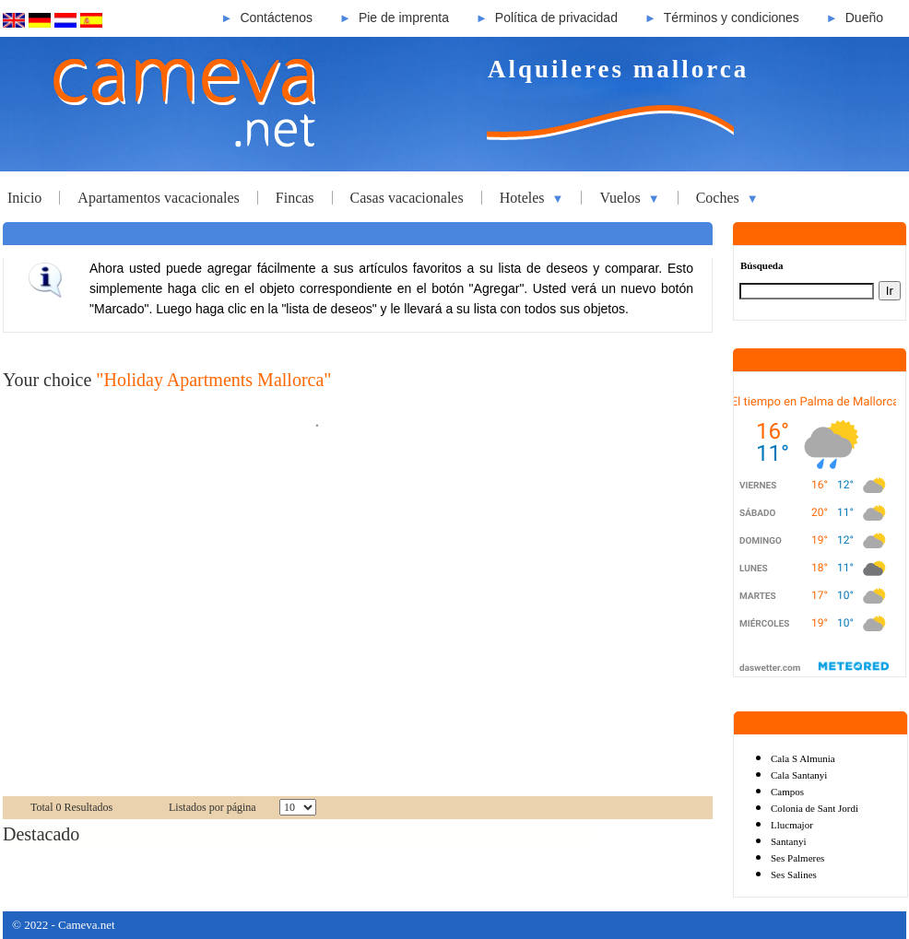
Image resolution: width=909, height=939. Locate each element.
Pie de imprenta (404, 17)
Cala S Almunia (803, 758)
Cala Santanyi (799, 775)
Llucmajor (792, 824)
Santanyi (789, 841)
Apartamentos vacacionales (158, 197)
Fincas (295, 197)
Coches (727, 198)
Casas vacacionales (407, 197)
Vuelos (629, 198)
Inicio (24, 197)
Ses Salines (794, 874)
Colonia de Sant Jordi (814, 808)
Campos (787, 791)
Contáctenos (276, 17)
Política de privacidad (556, 17)
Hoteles (532, 198)
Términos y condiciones (731, 17)
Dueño (864, 17)
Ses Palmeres (797, 857)
